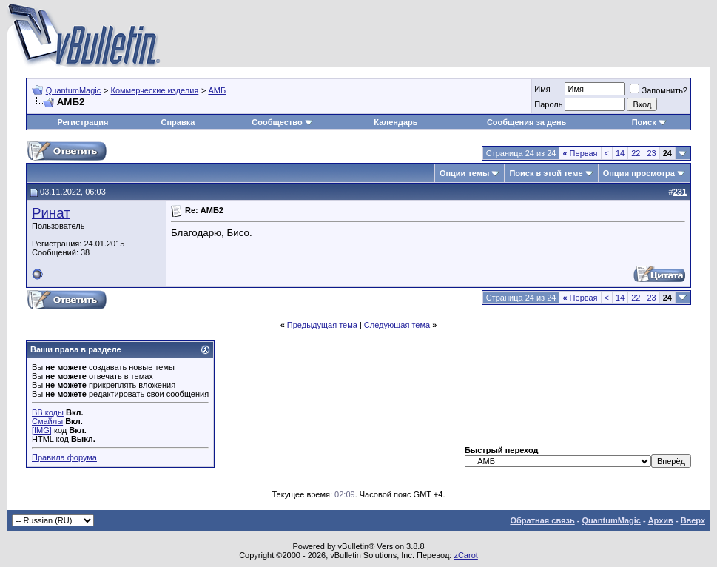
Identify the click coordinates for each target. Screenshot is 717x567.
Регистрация (83, 122)
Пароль (548, 104)
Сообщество (282, 122)
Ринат (51, 213)
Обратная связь (542, 520)
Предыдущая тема (322, 325)
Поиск (649, 122)
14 (620, 153)
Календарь (395, 122)
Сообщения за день (526, 122)
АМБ (217, 90)
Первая (579, 153)
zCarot (465, 555)
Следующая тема (397, 325)
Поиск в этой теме (545, 173)
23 (651, 153)
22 (635, 153)
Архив (660, 520)
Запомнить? (658, 90)
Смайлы (47, 421)
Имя (542, 88)
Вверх (693, 520)
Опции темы (464, 173)
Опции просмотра (639, 173)
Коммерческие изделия (154, 90)
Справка (178, 122)
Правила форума (64, 457)
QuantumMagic (73, 90)
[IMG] (42, 430)
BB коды (48, 412)
